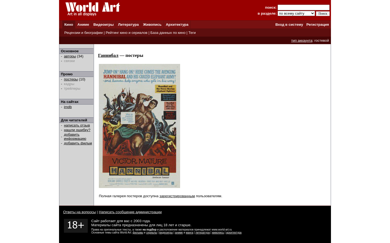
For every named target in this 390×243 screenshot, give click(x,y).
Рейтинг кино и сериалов (126, 33)
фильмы (138, 232)
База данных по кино (167, 33)
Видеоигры (103, 24)
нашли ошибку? (77, 130)
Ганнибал (108, 55)
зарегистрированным (177, 196)
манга (189, 232)
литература (202, 232)
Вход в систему (289, 24)
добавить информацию (75, 136)
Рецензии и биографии (83, 33)
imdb (68, 107)
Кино (68, 24)
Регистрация (317, 24)
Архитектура (177, 24)
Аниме (83, 24)
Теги (192, 33)
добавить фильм (78, 143)
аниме (179, 232)
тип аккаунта (302, 40)
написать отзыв (77, 125)
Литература (128, 24)
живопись (218, 232)
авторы (70, 56)
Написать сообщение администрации (130, 212)
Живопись (152, 24)
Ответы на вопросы (79, 212)
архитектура (234, 232)
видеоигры (166, 232)
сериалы (151, 232)
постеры (71, 79)
